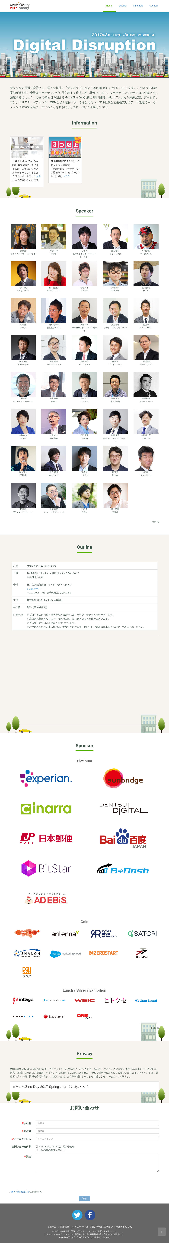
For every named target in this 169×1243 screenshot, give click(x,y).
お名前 (26, 1131)
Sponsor (153, 5)
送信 (84, 1198)
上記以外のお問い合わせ (50, 1150)
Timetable (138, 5)
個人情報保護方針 (20, 1191)
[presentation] (32, 1180)
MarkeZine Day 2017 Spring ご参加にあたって (51, 1087)
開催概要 (64, 1226)
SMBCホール (34, 588)
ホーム (53, 1226)
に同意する (25, 1191)
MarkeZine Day (124, 1226)
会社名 (26, 1123)
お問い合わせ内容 (21, 1146)
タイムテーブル (80, 1226)
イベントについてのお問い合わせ (55, 1146)
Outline (122, 5)
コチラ (66, 176)
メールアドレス (21, 1138)
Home (109, 5)
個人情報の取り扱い (102, 1226)
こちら (37, 176)
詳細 (27, 1156)
